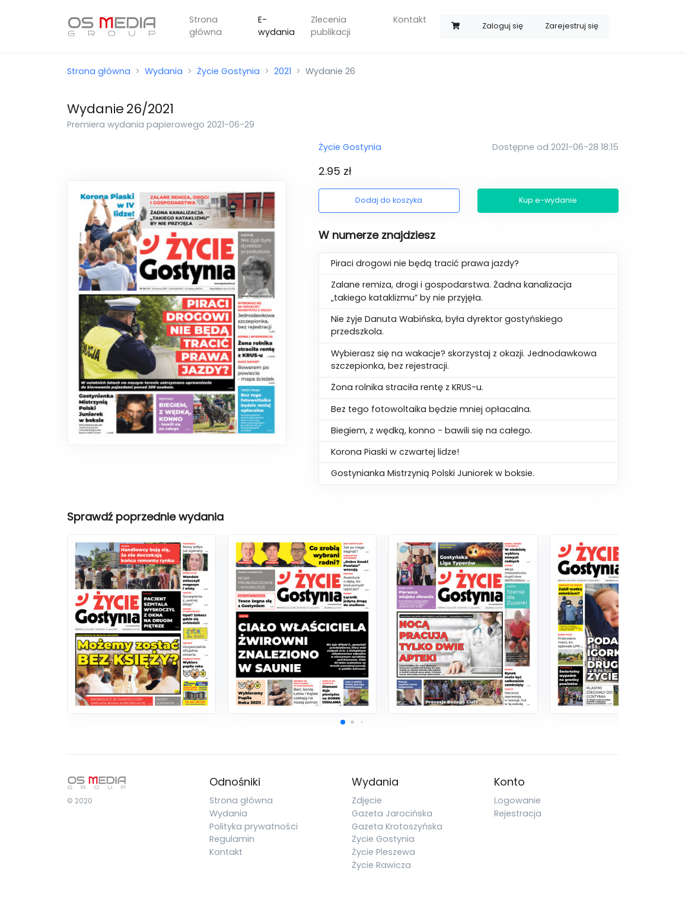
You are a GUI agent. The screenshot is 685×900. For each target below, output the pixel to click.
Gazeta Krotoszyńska (397, 826)
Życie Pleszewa (383, 852)
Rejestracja (517, 813)
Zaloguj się (502, 26)
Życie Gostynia (228, 71)
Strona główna (205, 26)
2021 (282, 71)
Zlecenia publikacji (331, 26)
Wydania (164, 71)
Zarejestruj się (571, 26)
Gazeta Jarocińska (392, 813)
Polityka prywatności (253, 826)
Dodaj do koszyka (388, 200)
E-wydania (276, 26)
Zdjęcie (367, 800)
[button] (342, 722)
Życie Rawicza (381, 865)
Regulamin (231, 839)
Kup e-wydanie (548, 200)
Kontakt (409, 19)
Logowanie (517, 800)
